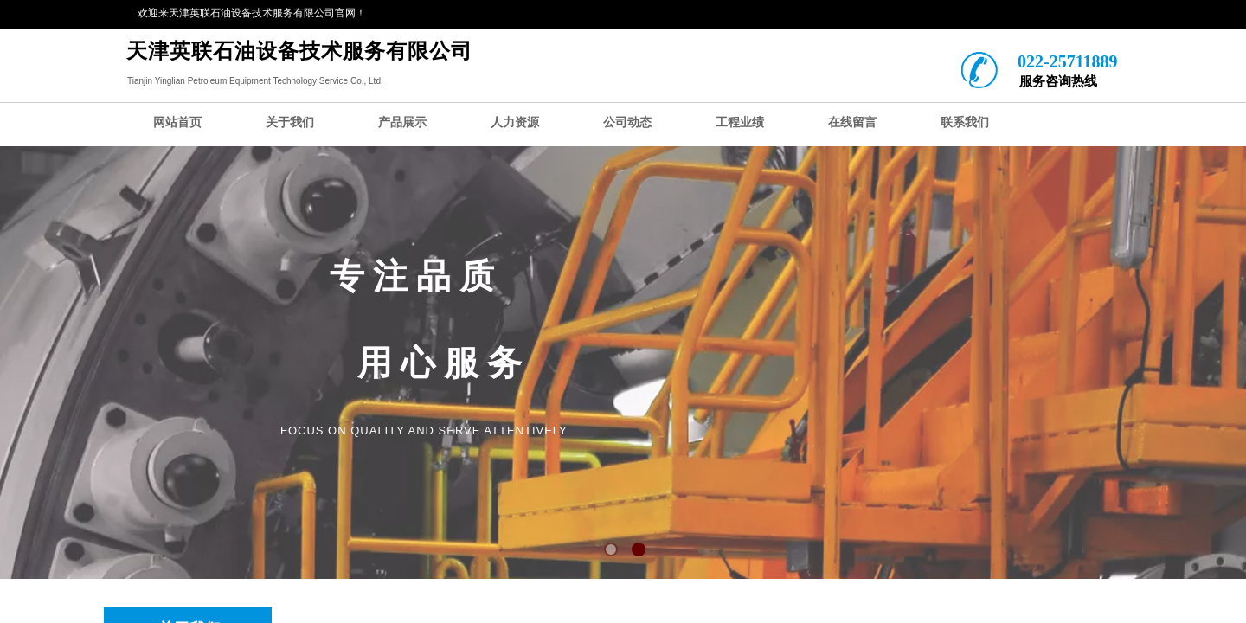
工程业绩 (740, 122)
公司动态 (627, 122)
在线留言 (852, 122)
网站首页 (177, 122)
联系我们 (965, 122)
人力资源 (515, 122)
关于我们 (290, 122)
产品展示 (402, 122)
